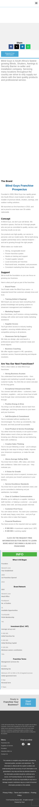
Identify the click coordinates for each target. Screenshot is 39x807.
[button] (36, 3)
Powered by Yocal (19, 802)
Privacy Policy (7, 792)
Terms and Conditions (21, 792)
